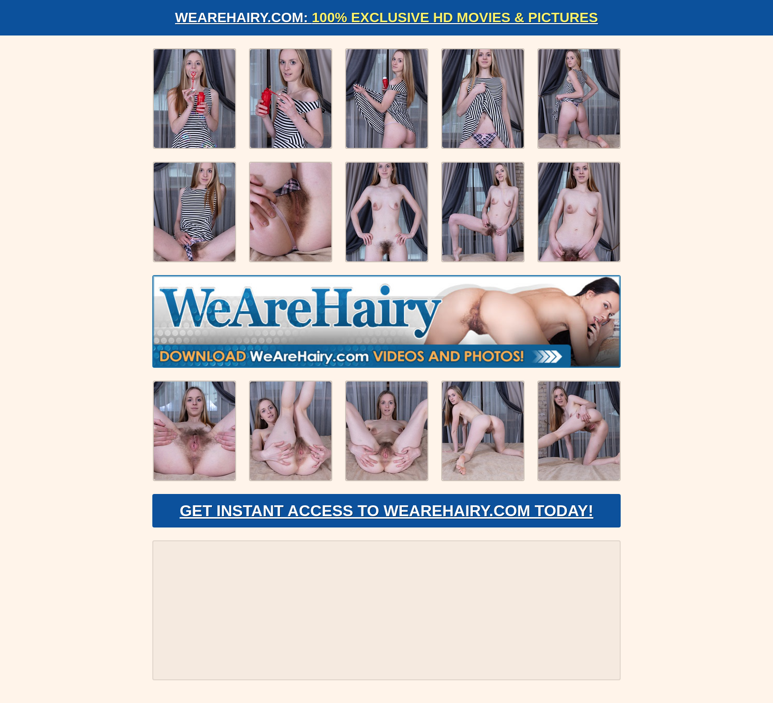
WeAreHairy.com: (386, 17)
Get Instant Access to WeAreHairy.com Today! (386, 511)
